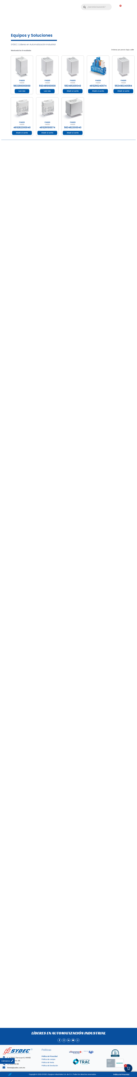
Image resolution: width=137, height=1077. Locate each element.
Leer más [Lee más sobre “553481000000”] (47, 91)
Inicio (41, 4)
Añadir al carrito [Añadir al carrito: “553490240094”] (123, 91)
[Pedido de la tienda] (122, 50)
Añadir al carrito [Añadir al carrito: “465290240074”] (98, 91)
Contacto (54, 10)
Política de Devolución (50, 1066)
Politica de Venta (48, 1062)
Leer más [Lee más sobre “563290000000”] (22, 91)
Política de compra (48, 1059)
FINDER (22, 80)
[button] (65, 4)
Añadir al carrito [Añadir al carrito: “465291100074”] (47, 133)
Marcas (65, 4)
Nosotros (52, 4)
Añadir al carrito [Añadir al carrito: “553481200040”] (73, 91)
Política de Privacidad (49, 1056)
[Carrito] (119, 7)
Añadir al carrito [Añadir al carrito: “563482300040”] (73, 133)
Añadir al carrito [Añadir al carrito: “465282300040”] (22, 133)
